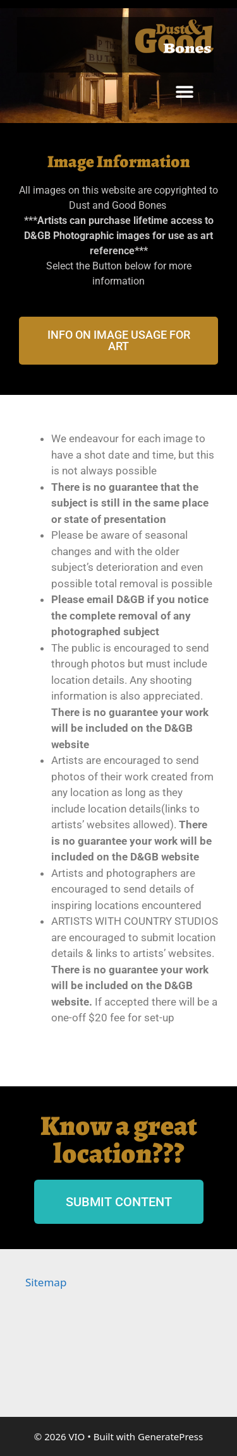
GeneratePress (170, 1436)
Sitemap (45, 1282)
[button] (185, 91)
